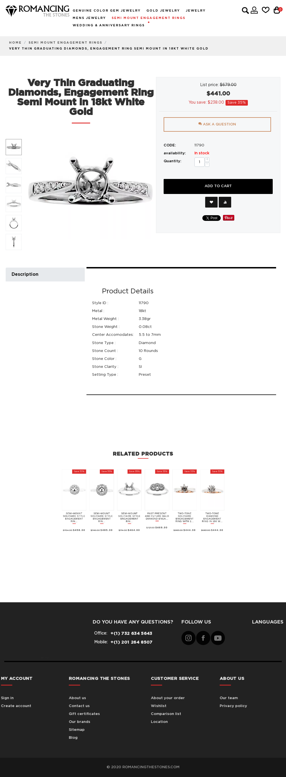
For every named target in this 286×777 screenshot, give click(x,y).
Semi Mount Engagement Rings (148, 18)
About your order (188, 698)
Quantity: (172, 161)
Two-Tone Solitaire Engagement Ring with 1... (153, 453)
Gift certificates (58, 714)
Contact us (53, 706)
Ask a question (217, 124)
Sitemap (51, 730)
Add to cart (218, 186)
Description (25, 274)
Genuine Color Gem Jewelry (107, 10)
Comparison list (186, 714)
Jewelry (196, 10)
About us (51, 698)
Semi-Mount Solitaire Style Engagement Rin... (125, 453)
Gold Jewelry (163, 10)
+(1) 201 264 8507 (131, 642)
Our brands (54, 722)
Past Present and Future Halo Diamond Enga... (147, 453)
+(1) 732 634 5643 (131, 633)
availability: (175, 153)
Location (179, 722)
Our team (240, 698)
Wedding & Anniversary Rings (109, 25)
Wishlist (178, 706)
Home (15, 42)
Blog (47, 738)
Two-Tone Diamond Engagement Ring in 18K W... (160, 453)
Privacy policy (245, 706)
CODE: (170, 145)
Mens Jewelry (89, 18)
